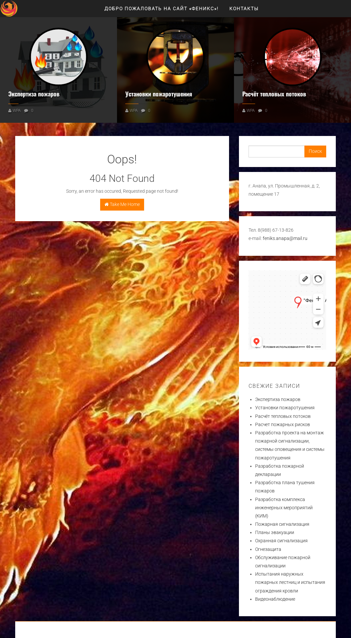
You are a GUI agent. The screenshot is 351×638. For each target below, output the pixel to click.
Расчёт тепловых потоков (274, 93)
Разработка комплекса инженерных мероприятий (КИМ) (284, 508)
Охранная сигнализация (281, 540)
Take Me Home (122, 204)
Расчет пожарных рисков (282, 424)
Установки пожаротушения (158, 93)
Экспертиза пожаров (33, 93)
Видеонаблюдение (275, 599)
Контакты (244, 8)
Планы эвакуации (274, 532)
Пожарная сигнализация (282, 524)
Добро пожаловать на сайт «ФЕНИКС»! (161, 8)
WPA (17, 110)
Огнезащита (268, 549)
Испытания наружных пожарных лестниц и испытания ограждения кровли (290, 582)
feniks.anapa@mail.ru (285, 238)
